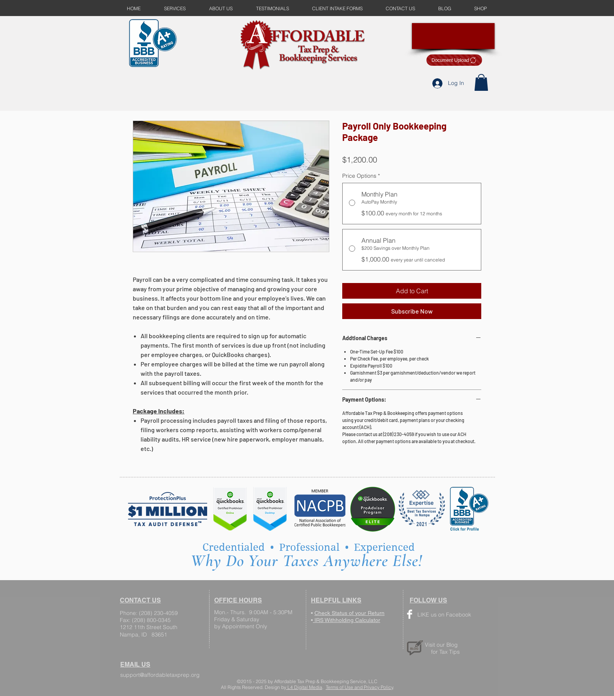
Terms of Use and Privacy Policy (359, 687)
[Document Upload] (454, 60)
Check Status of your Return (349, 613)
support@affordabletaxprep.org (160, 674)
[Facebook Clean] (409, 614)
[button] (481, 82)
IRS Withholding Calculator (346, 620)
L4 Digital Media (304, 687)
